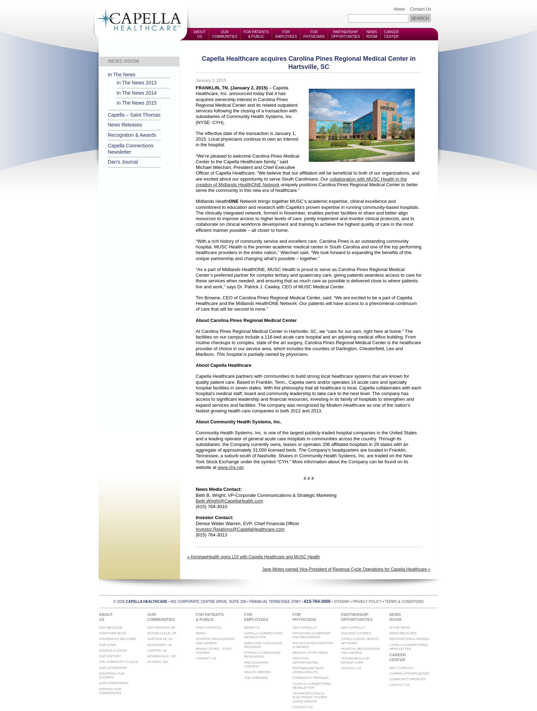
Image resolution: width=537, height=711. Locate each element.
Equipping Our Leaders (112, 675)
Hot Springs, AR (161, 627)
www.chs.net (230, 467)
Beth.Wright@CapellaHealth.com (229, 501)
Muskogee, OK (159, 645)
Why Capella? (305, 627)
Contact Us (420, 9)
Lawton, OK (157, 650)
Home (399, 9)
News (200, 633)
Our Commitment (114, 683)
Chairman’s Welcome (117, 639)
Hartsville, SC (160, 639)
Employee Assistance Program (263, 645)
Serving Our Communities (110, 691)
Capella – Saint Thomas (134, 115)
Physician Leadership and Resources (312, 635)
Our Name (107, 645)
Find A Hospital (209, 627)
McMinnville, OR (161, 656)
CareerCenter (391, 34)
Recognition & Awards (132, 135)
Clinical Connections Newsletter (312, 685)
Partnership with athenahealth (308, 670)
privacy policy (367, 602)
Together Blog (112, 633)
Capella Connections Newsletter (130, 149)
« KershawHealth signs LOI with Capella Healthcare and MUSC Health (253, 556)
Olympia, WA (157, 662)
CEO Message (111, 627)
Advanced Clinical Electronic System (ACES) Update (310, 697)
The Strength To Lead (118, 662)
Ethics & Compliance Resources (262, 654)
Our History (110, 656)
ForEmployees (286, 34)
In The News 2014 (137, 93)
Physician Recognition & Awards (313, 645)
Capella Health (141, 20)
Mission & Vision (113, 650)
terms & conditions (404, 602)
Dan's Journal (123, 162)
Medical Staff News (310, 652)
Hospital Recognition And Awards (215, 641)
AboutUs (200, 34)
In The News (121, 74)
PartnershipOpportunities (345, 34)
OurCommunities (224, 34)
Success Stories (356, 633)
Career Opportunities (409, 673)
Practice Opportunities (305, 660)
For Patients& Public (256, 34)
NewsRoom (371, 34)
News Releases (125, 125)
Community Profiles (311, 678)
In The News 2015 (137, 103)
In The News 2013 (137, 83)
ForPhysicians (314, 34)
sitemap (341, 602)
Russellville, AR (161, 633)
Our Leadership (113, 668)
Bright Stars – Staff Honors (214, 650)
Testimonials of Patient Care (355, 660)
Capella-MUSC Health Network (360, 641)
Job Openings (256, 678)
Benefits (252, 627)
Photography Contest (256, 664)
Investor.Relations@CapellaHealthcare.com (240, 529)
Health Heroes (257, 672)
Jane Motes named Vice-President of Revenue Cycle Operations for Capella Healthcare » (346, 569)
